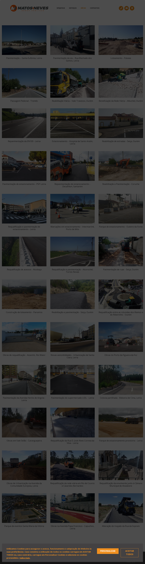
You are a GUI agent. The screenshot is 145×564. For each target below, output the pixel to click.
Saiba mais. (25, 558)
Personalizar (107, 551)
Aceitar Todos (129, 553)
